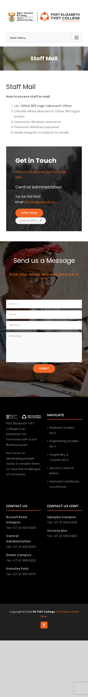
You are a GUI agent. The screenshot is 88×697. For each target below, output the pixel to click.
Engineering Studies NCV (64, 443)
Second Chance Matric (61, 470)
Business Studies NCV (61, 430)
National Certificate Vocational (64, 484)
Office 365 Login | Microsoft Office (46, 106)
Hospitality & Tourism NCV (59, 457)
